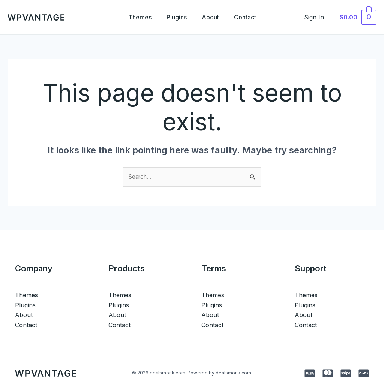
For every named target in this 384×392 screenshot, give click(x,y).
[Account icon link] (318, 17)
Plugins (175, 17)
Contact (249, 17)
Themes (135, 17)
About (211, 17)
